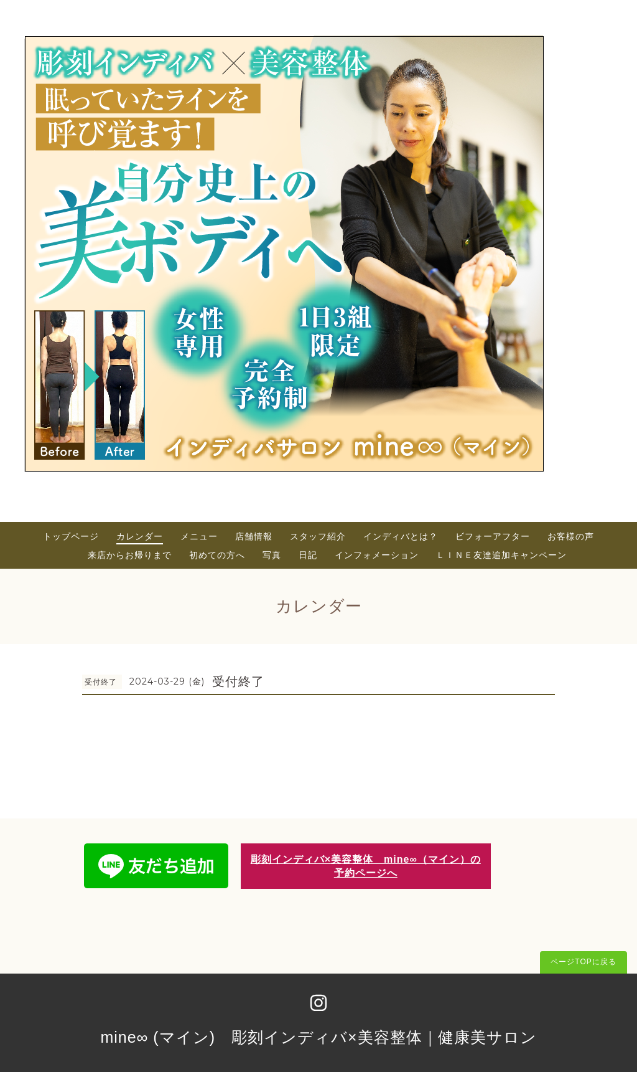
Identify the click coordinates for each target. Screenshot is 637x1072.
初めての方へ (217, 555)
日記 (308, 555)
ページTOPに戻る (583, 961)
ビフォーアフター (492, 536)
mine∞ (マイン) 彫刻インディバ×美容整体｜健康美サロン (318, 1037)
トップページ (71, 536)
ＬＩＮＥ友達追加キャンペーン (501, 555)
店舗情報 (253, 536)
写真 (272, 555)
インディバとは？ (400, 536)
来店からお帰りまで (130, 555)
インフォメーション (377, 555)
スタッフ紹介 (318, 536)
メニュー (199, 536)
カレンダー (139, 536)
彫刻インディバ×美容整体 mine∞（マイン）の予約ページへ (366, 866)
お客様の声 (570, 536)
